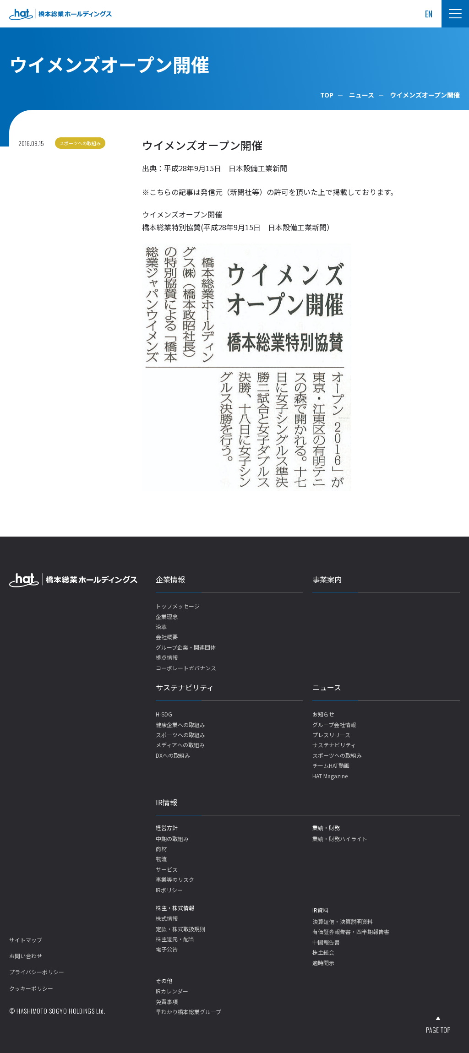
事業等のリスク (175, 879)
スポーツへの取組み (180, 734)
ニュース (361, 94)
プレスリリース (331, 734)
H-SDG (164, 714)
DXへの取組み (173, 755)
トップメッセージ (178, 606)
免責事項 (167, 1001)
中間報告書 (326, 942)
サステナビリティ (185, 687)
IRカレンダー (172, 991)
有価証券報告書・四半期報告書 (350, 931)
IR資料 (320, 910)
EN (428, 14)
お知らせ (323, 714)
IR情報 (166, 802)
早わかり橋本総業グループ (188, 1011)
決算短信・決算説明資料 (342, 921)
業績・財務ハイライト (339, 838)
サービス (167, 869)
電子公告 (167, 949)
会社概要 (167, 636)
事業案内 (327, 579)
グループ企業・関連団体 (186, 647)
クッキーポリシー (31, 988)
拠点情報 (167, 657)
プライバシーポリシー (36, 972)
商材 (161, 848)
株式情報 (167, 918)
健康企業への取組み (180, 724)
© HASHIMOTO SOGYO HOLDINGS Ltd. (57, 1010)
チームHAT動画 (330, 765)
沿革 (161, 626)
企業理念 (167, 616)
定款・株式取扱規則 (180, 929)
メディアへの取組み (180, 745)
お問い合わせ (25, 956)
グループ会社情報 (334, 724)
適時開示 (323, 962)
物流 (161, 859)
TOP (326, 94)
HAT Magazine (330, 776)
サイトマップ (25, 940)
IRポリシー (169, 890)
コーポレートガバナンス (186, 668)
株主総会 (323, 952)
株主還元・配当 (175, 939)
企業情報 (170, 579)
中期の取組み (172, 838)
